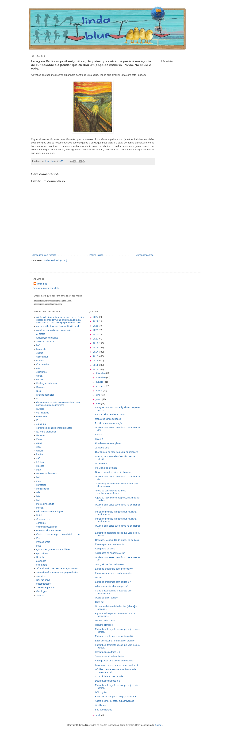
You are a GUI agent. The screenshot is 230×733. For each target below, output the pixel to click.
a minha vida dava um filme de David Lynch (58, 326)
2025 (96, 317)
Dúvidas (40, 409)
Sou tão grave (43, 580)
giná (38, 447)
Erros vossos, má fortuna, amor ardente (114, 640)
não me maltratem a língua (49, 511)
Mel (38, 477)
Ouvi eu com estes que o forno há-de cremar (58, 534)
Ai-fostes (40, 334)
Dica (38, 391)
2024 (96, 321)
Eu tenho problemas (46, 431)
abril (98, 715)
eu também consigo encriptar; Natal (54, 428)
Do (37, 398)
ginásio (39, 450)
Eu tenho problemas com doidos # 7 (113, 582)
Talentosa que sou (45, 587)
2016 (96, 356)
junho (99, 399)
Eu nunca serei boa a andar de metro (113, 573)
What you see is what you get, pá (111, 586)
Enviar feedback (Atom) (55, 260)
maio (98, 403)
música (39, 507)
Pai (38, 538)
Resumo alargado (104, 625)
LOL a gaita (101, 692)
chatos (39, 353)
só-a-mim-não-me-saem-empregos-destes (57, 572)
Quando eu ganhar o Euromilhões (53, 549)
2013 (96, 369)
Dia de (98, 577)
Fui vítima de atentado (106, 468)
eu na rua (41, 424)
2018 (96, 347)
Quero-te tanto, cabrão (106, 597)
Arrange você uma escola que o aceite (114, 660)
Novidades (100, 705)
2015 (96, 360)
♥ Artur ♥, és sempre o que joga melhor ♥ (115, 696)
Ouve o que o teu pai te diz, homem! (113, 472)
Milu (38, 496)
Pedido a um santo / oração (108, 423)
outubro (100, 382)
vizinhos (40, 595)
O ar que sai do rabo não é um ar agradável (116, 452)
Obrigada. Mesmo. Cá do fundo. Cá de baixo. (117, 540)
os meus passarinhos (46, 526)
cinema (40, 360)
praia (38, 545)
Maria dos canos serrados (108, 419)
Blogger (158, 725)
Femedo (40, 435)
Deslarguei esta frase (46, 383)
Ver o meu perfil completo (46, 288)
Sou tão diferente (103, 709)
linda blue (42, 283)
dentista (40, 379)
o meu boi (41, 523)
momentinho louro (45, 504)
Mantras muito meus (46, 473)
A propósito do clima (105, 548)
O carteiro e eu (43, 519)
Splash (98, 434)
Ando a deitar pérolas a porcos (110, 414)
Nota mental (101, 463)
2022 (96, 330)
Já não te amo (102, 447)
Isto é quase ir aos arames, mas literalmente (117, 665)
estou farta (41, 416)
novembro (101, 377)
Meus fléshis (42, 488)
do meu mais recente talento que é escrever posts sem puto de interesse (58, 403)
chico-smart (42, 356)
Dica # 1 (99, 439)
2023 (96, 325)
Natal (39, 515)
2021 (96, 334)
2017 (96, 352)
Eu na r (40, 420)
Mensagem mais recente (44, 255)
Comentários (42, 364)
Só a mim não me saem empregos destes (57, 568)
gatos (39, 443)
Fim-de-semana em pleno (108, 443)
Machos (40, 466)
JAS (38, 458)
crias (38, 368)
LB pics (40, 462)
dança (39, 375)
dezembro (101, 373)
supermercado (43, 584)
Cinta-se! (99, 602)
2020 (96, 338)
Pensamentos (43, 542)
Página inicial (96, 255)
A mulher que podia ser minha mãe (53, 330)
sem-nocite (41, 564)
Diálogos (40, 387)
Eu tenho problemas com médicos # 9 (114, 568)
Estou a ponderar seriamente (109, 544)
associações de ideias (47, 337)
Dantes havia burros (105, 620)
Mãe (38, 469)
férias (39, 439)
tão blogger (42, 591)
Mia (38, 492)
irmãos (39, 454)
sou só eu (41, 576)
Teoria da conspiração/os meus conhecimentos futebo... (110, 492)
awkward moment (45, 341)
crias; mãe (41, 372)
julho (98, 395)
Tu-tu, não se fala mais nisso (109, 564)
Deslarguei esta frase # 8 (107, 680)
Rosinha (40, 557)
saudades (41, 561)
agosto (99, 390)
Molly (39, 500)
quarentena (42, 553)
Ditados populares (45, 395)
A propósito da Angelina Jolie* (110, 553)
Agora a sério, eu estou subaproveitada (114, 701)
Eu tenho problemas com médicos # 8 (114, 636)
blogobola (41, 349)
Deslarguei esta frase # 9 (107, 652)
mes (38, 481)
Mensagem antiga (144, 255)
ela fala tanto (42, 412)
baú (38, 345)
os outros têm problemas (48, 530)
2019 (96, 343)
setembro (101, 386)
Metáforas (41, 485)
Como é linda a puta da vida (109, 676)
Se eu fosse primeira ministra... (110, 656)
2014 (96, 365)
